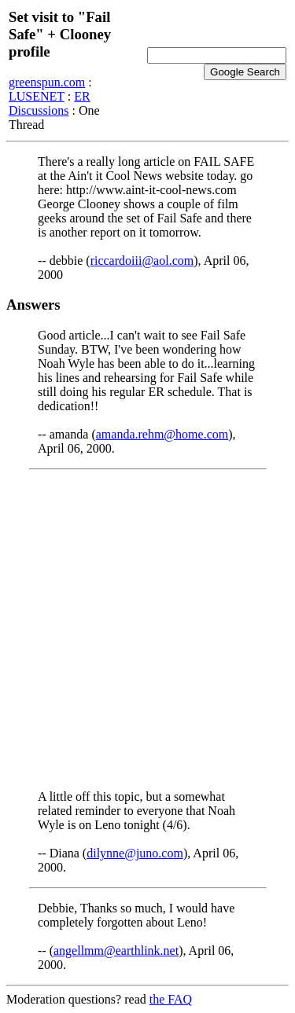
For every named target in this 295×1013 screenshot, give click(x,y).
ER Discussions (49, 103)
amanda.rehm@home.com (162, 434)
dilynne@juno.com (135, 853)
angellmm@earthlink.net (116, 950)
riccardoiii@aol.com (142, 260)
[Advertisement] (147, 630)
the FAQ (170, 999)
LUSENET (37, 96)
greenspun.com (47, 82)
